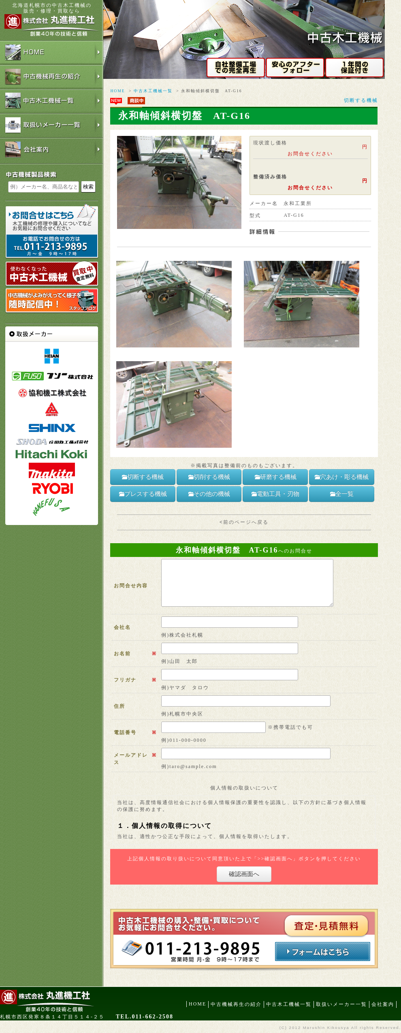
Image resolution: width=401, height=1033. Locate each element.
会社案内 (382, 1004)
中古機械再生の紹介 (236, 1004)
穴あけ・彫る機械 (341, 477)
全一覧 (342, 494)
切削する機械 (209, 477)
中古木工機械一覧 (153, 91)
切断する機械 (361, 100)
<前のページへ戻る (244, 522)
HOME (117, 91)
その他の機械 (209, 494)
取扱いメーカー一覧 (341, 1004)
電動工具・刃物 (275, 494)
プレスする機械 (143, 494)
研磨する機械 (275, 477)
